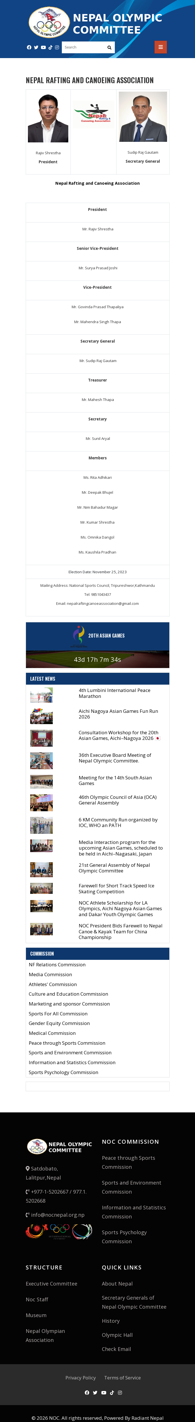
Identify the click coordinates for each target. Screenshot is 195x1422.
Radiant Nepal (148, 1418)
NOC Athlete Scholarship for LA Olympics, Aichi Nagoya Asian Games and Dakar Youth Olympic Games (120, 909)
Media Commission (50, 974)
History (111, 1320)
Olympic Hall (117, 1334)
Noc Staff (37, 1299)
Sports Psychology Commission (63, 1072)
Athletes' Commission (53, 984)
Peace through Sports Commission (67, 1043)
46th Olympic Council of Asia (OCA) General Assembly (118, 800)
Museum (36, 1315)
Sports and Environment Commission (70, 1052)
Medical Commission (52, 1033)
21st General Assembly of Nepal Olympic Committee (114, 868)
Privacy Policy (80, 1377)
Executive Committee (51, 1283)
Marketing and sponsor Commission (69, 1004)
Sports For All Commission (58, 1014)
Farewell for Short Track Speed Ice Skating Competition (116, 888)
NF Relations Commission (57, 964)
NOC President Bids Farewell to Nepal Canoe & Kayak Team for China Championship (121, 931)
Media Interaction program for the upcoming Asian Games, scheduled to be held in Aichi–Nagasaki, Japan (121, 848)
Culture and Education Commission (68, 994)
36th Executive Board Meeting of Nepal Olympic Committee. (115, 758)
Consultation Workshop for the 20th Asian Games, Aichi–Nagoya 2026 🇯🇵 (120, 735)
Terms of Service (122, 1377)
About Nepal (117, 1283)
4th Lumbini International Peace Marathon (114, 693)
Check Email (116, 1349)
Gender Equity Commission (59, 1023)
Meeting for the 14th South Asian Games (115, 780)
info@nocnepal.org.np (55, 1214)
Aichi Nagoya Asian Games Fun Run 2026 (118, 714)
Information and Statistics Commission (72, 1062)
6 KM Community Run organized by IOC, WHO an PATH (118, 822)
